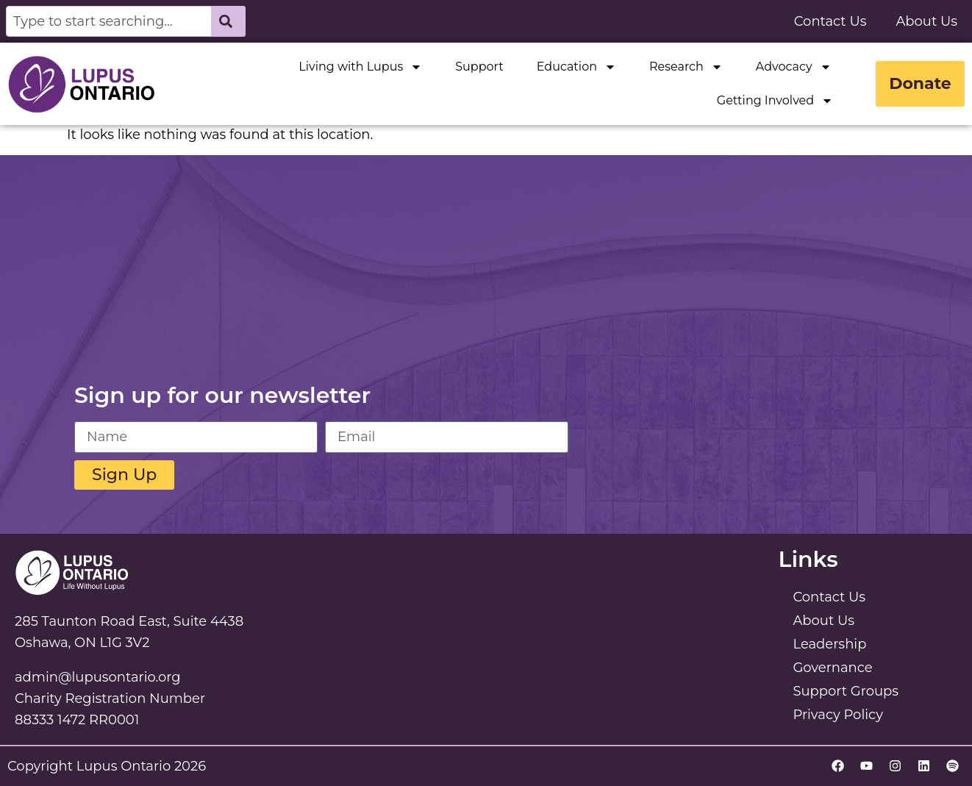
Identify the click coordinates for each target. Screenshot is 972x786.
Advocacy (791, 67)
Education (574, 67)
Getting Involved (773, 100)
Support (477, 67)
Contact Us (830, 21)
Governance (832, 668)
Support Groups (845, 691)
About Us (926, 21)
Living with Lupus (359, 67)
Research (684, 67)
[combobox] (109, 21)
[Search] (229, 21)
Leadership (829, 644)
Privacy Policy (837, 715)
